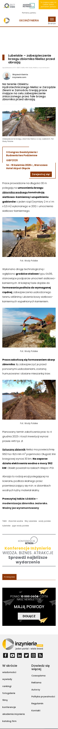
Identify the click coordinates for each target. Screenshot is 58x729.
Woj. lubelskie (31, 521)
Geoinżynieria (29, 20)
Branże (52, 21)
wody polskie (45, 521)
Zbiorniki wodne (15, 521)
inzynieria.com (19, 77)
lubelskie (6, 525)
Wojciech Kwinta (20, 74)
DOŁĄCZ (29, 616)
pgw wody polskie (20, 525)
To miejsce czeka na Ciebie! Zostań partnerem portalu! (48, 4)
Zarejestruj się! (41, 174)
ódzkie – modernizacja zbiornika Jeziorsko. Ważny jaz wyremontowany (25, 503)
